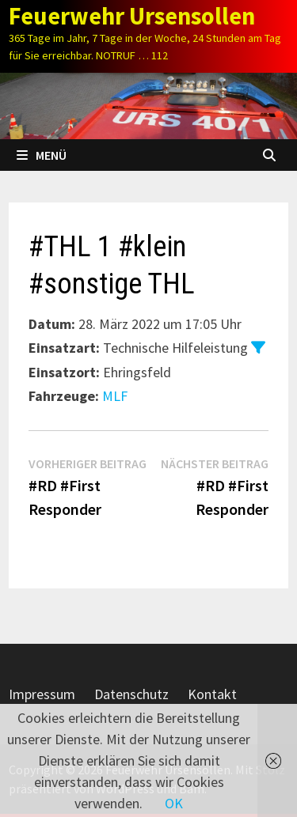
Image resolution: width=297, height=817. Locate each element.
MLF (115, 396)
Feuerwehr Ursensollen (132, 16)
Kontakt (212, 694)
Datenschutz (131, 694)
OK (174, 803)
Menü (42, 155)
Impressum (42, 694)
